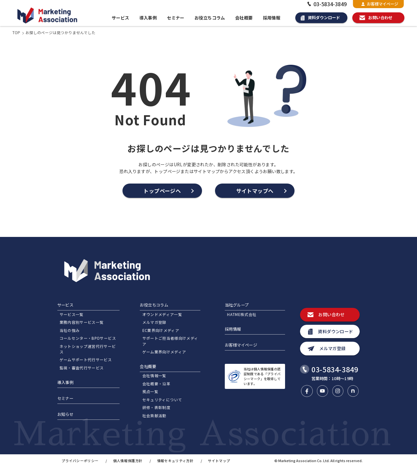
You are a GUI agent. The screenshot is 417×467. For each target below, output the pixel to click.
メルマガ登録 (154, 322)
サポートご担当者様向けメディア (170, 341)
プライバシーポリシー (80, 460)
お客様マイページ (379, 4)
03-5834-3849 (326, 4)
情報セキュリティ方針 (175, 460)
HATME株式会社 (241, 314)
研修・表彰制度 (156, 407)
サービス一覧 (72, 314)
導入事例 (148, 18)
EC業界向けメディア (160, 330)
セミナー (175, 18)
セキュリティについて (162, 399)
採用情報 (271, 18)
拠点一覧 (150, 391)
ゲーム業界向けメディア (164, 351)
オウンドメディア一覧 (162, 314)
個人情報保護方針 (128, 460)
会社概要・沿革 (156, 383)
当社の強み (70, 330)
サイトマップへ (255, 191)
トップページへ (162, 191)
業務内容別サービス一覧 (82, 322)
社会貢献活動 (154, 415)
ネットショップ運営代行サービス (88, 349)
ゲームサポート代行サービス (86, 359)
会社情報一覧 (154, 375)
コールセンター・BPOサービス (88, 338)
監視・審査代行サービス (82, 367)
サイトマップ (219, 460)
